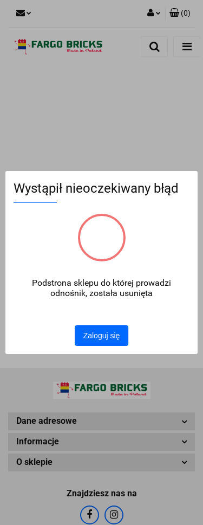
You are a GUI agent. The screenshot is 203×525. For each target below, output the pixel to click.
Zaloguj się (101, 335)
